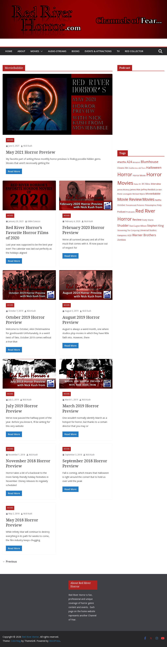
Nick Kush (27, 146)
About (21, 51)
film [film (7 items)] (126, 168)
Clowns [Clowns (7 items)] (120, 168)
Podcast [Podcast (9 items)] (121, 211)
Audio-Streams (57, 51)
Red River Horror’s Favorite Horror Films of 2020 (27, 232)
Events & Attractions (98, 51)
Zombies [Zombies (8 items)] (121, 239)
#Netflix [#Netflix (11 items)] (121, 162)
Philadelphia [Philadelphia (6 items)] (150, 205)
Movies (34, 51)
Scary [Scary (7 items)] (144, 219)
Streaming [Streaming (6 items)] (122, 230)
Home (8, 51)
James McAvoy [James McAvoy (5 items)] (123, 189)
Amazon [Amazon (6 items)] (136, 162)
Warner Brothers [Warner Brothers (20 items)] (144, 235)
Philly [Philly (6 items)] (159, 205)
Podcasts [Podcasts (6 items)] (130, 212)
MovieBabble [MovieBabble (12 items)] (153, 193)
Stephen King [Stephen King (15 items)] (155, 225)
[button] (41, 51)
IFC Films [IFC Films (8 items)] (146, 183)
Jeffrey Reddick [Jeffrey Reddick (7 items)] (148, 189)
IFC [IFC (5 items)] (140, 184)
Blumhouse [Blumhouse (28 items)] (149, 161)
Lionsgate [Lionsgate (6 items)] (127, 194)
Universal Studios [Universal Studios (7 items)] (148, 230)
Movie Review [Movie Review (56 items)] (129, 199)
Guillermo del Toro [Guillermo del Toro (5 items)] (137, 168)
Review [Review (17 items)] (136, 219)
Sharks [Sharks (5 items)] (150, 220)
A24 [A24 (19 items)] (129, 162)
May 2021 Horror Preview (30, 152)
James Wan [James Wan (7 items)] (135, 189)
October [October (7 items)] (121, 205)
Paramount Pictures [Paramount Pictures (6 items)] (135, 205)
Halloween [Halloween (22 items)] (153, 167)
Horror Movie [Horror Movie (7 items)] (139, 175)
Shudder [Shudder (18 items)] (123, 225)
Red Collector (134, 51)
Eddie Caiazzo (34, 221)
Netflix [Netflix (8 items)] (158, 199)
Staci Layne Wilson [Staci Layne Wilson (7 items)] (138, 226)
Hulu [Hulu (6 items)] (136, 184)
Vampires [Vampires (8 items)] (122, 235)
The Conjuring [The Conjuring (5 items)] (133, 230)
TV (118, 51)
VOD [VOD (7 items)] (129, 235)
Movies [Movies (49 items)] (148, 199)
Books (75, 51)
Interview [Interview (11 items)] (156, 183)
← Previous (10, 561)
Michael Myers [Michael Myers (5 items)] (138, 194)
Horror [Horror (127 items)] (124, 174)
